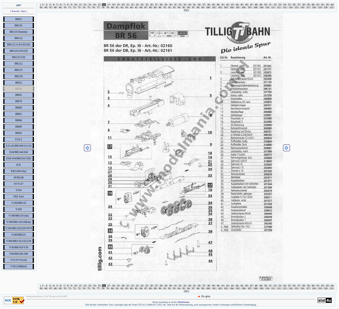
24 (142, 4)
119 (319, 7)
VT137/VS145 (18, 260)
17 (108, 4)
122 (185, 10)
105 (237, 7)
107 (249, 7)
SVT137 (19, 183)
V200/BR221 (18, 234)
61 (317, 4)
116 (302, 7)
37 (204, 4)
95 (183, 7)
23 (137, 4)
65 (41, 7)
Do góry (205, 296)
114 (290, 7)
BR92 (18, 133)
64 (332, 4)
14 (94, 4)
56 (294, 4)
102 (220, 7)
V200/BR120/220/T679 (18, 228)
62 (322, 4)
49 (260, 4)
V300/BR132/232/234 (18, 241)
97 (193, 7)
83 (126, 7)
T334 (18, 190)
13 (89, 4)
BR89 (18, 126)
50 (265, 4)
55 (289, 4)
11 (80, 4)
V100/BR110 (18, 203)
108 (255, 7)
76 (93, 7)
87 (145, 7)
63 (327, 4)
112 (278, 7)
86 (141, 7)
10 (75, 4)
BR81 (18, 114)
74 (83, 7)
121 (331, 7)
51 (270, 4)
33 (184, 4)
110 (267, 7)
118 (313, 7)
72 (74, 7)
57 (299, 4)
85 (136, 7)
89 (155, 7)
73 (79, 7)
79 (107, 7)
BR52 (18, 82)
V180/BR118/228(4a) (18, 222)
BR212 (19, 63)
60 (313, 4)
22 (132, 4)
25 (147, 4)
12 (85, 4)
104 (231, 7)
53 (280, 4)
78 (103, 7)
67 (50, 7)
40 (218, 4)
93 (174, 7)
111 (273, 7)
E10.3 (18, 139)
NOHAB (19, 177)
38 (208, 4)
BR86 (18, 120)
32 (180, 4)
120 (325, 7)
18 (113, 4)
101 (214, 7)
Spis (23, 11)
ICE (18, 164)
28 (161, 4)
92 (169, 7)
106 (243, 7)
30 (170, 4)
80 (112, 7)
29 (165, 4)
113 (284, 7)
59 (308, 4)
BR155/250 (18, 57)
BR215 (19, 70)
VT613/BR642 (18, 266)
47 (251, 4)
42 (227, 4)
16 (104, 4)
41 (223, 4)
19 (118, 4)
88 (150, 7)
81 (117, 7)
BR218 (19, 76)
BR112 (19, 38)
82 (122, 7)
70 (65, 7)
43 (232, 4)
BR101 (19, 25)
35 (194, 4)
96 (188, 7)
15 (99, 4)
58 (303, 4)
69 (60, 7)
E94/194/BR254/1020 (18, 158)
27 (156, 4)
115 (296, 7)
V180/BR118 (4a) (18, 215)
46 (246, 4)
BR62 (18, 94)
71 (69, 7)
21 (127, 4)
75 (88, 7)
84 (131, 7)
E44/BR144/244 (18, 152)
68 (55, 7)
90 (159, 7)
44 (237, 4)
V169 (19, 209)
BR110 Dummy (19, 31)
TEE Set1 (18, 196)
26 (151, 4)
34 (189, 4)
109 (261, 7)
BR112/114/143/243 (18, 44)
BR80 (18, 107)
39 (213, 4)
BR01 (18, 19)
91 (164, 7)
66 (46, 7)
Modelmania (184, 302)
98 (198, 7)
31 (175, 4)
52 (275, 4)
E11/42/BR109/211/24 (18, 145)
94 (179, 7)
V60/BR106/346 (18, 253)
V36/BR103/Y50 (18, 247)
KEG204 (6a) (18, 171)
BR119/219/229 (19, 50)
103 (225, 7)
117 (308, 7)
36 (199, 4)
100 (208, 7)
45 (241, 4)
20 (123, 4)
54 (284, 4)
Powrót (15, 11)
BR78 (18, 101)
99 (202, 7)
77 (98, 7)
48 (256, 4)
